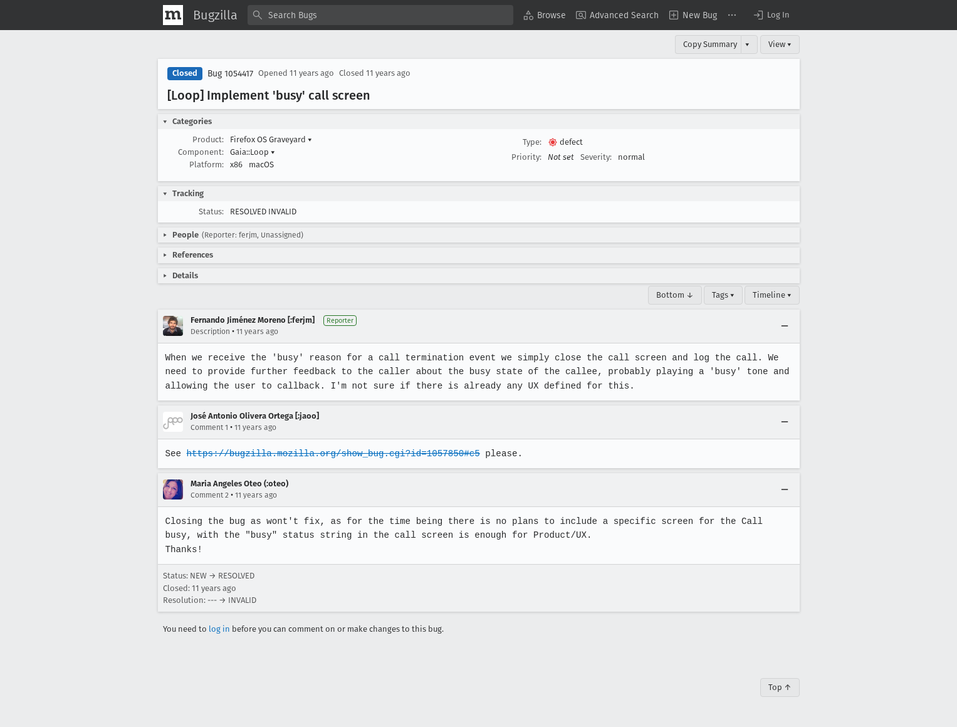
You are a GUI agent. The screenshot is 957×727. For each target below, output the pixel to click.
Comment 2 (210, 495)
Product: (208, 139)
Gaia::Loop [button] (252, 152)
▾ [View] (747, 44)
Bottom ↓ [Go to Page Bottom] (675, 295)
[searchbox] (380, 15)
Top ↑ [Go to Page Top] (780, 687)
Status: (211, 211)
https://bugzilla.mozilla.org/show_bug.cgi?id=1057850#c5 (331, 453)
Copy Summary (710, 44)
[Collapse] (785, 326)
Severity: (596, 157)
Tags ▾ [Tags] (723, 295)
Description (210, 331)
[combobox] (380, 15)
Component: (201, 152)
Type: (532, 142)
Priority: (526, 157)
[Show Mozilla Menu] (173, 15)
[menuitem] (544, 15)
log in (219, 629)
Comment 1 (209, 427)
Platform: (206, 164)
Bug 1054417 (230, 73)
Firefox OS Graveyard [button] (271, 139)
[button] (771, 15)
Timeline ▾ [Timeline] (772, 295)
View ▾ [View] (780, 44)
